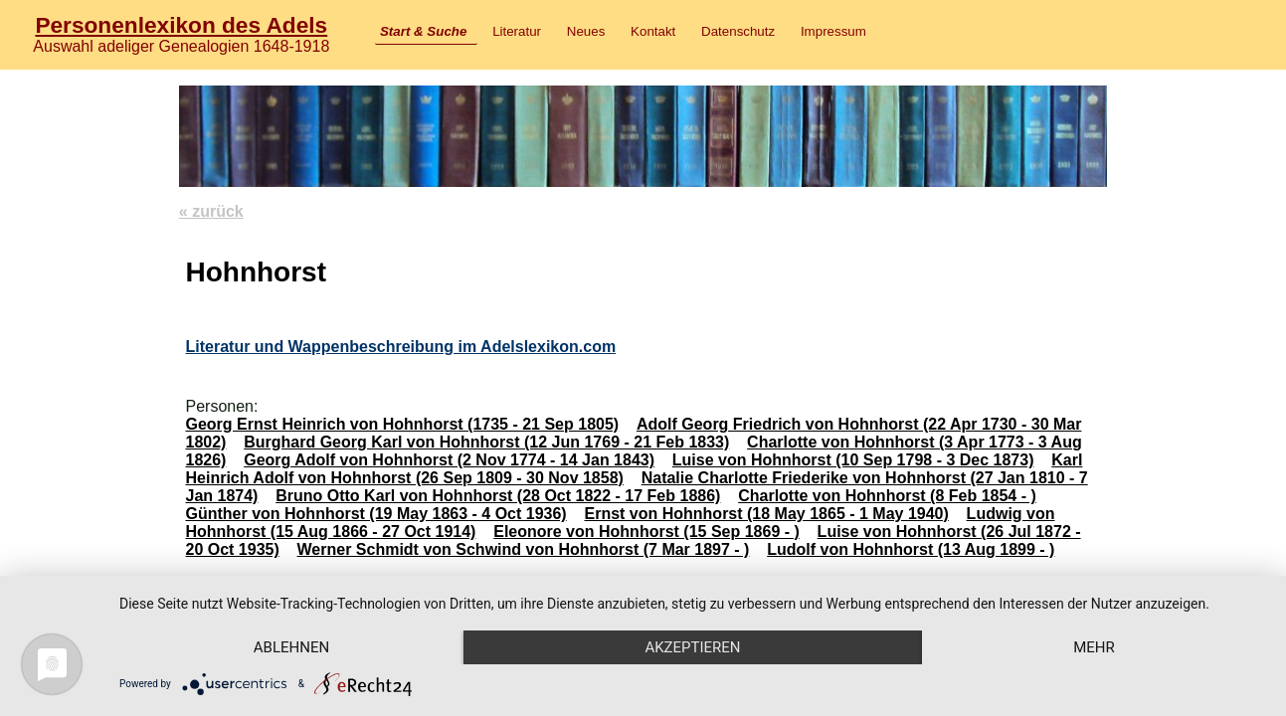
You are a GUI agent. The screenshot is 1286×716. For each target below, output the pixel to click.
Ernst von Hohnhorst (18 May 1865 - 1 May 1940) (766, 513)
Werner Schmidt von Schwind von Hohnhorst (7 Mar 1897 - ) (523, 549)
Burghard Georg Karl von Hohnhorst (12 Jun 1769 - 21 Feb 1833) (486, 442)
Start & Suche (423, 31)
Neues (586, 31)
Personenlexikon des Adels (181, 25)
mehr (1094, 647)
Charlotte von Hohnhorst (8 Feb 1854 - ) (887, 495)
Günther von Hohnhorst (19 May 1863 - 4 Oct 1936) (375, 513)
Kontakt (653, 31)
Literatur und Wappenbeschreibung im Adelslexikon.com (400, 346)
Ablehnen (291, 647)
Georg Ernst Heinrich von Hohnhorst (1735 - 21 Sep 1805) (402, 424)
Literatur (516, 31)
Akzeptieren (692, 647)
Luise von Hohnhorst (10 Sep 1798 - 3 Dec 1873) (853, 459)
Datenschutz (738, 31)
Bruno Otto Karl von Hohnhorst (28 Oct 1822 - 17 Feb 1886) (498, 495)
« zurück (211, 211)
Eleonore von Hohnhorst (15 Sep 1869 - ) (646, 531)
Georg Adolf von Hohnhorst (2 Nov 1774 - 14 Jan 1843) (449, 459)
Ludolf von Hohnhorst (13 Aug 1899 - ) (910, 549)
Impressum (833, 31)
